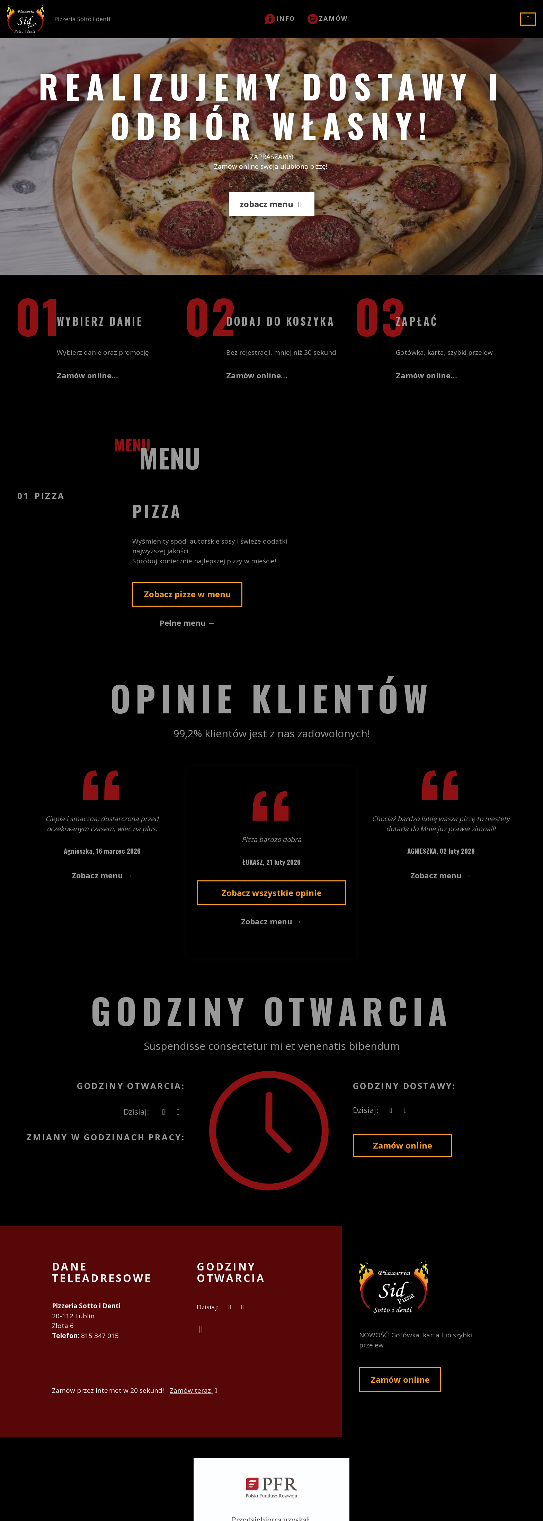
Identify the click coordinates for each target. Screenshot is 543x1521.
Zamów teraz (194, 1390)
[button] (280, 18)
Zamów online (402, 1145)
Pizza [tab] (50, 495)
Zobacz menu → (102, 875)
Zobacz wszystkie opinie (271, 892)
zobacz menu (272, 204)
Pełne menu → (187, 622)
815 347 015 (100, 1335)
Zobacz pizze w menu (187, 594)
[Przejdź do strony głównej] (425, 1287)
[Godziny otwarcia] (178, 1111)
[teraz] (163, 1111)
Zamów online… (87, 375)
